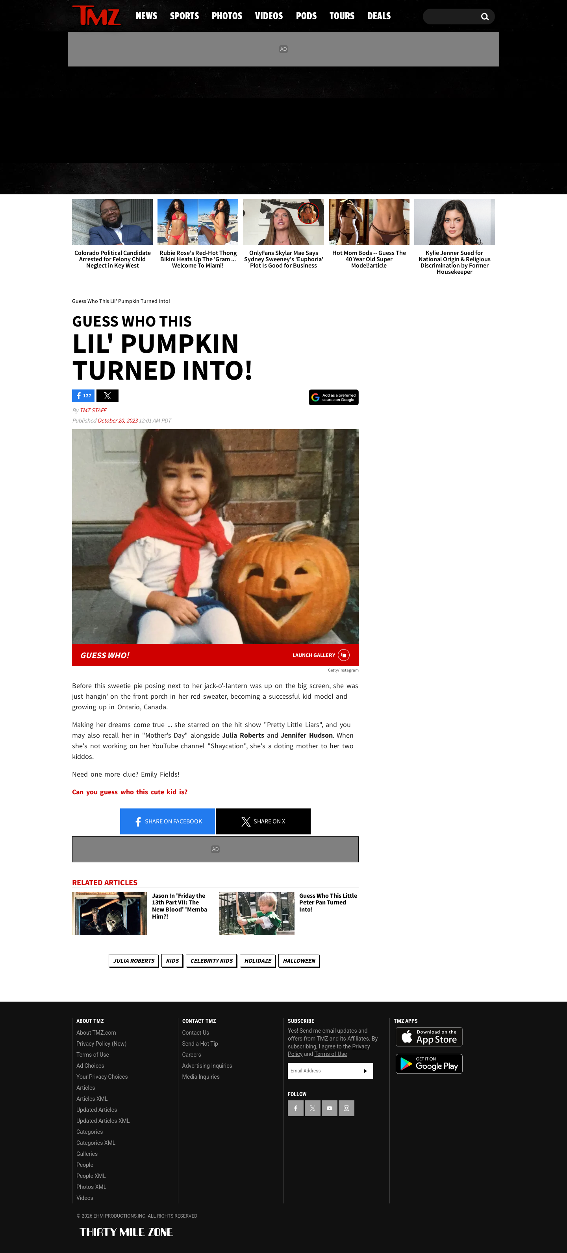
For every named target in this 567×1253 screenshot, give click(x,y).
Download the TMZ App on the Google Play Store (429, 1064)
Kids (172, 960)
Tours (402, 179)
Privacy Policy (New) (101, 1044)
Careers (191, 1055)
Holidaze (257, 960)
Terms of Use (92, 1055)
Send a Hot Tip (200, 1044)
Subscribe (365, 1071)
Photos (219, 179)
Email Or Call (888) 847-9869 (162, 147)
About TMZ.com (96, 1033)
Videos (285, 179)
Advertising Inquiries (207, 1066)
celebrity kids (211, 960)
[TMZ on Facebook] (78, 113)
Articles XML (92, 1099)
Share (167, 822)
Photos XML (91, 1187)
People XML (91, 1176)
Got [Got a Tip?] (97, 147)
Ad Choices (90, 1066)
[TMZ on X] (90, 113)
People (84, 1165)
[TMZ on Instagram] (119, 113)
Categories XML (95, 1143)
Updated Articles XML (103, 1121)
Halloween (299, 960)
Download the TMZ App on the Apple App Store (429, 1037)
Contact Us (195, 1033)
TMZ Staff (93, 410)
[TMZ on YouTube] (329, 1108)
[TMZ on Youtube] (104, 113)
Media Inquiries (201, 1077)
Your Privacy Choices (102, 1077)
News (91, 179)
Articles (85, 1088)
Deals (460, 179)
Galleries (87, 1154)
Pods (344, 179)
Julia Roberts (133, 960)
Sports (152, 179)
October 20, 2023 (118, 420)
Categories (89, 1132)
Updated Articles (96, 1110)
